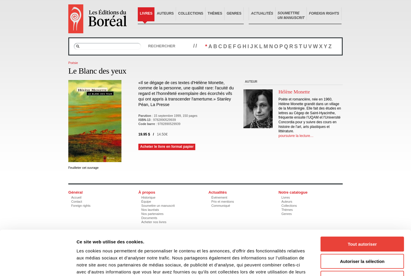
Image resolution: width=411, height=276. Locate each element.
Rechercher (161, 46)
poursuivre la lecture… (296, 136)
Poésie (73, 63)
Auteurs (165, 13)
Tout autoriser (362, 204)
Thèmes (215, 13)
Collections (190, 13)
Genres (234, 13)
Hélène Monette (294, 92)
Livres (146, 13)
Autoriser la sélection (362, 221)
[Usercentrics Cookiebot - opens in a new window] (37, 264)
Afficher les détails (321, 264)
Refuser (362, 238)
